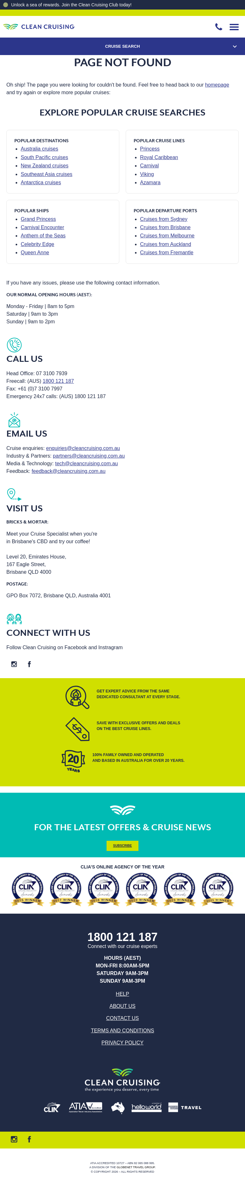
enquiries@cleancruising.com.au (83, 448)
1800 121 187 (58, 381)
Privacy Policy (122, 1042)
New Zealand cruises (44, 165)
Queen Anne (35, 252)
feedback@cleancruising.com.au (68, 471)
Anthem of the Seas (43, 235)
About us (122, 1006)
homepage (217, 85)
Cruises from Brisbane (165, 227)
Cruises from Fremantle (166, 252)
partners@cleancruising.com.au (89, 456)
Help (122, 994)
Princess (150, 148)
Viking (147, 174)
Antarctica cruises (41, 182)
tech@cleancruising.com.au (86, 463)
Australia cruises (39, 148)
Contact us (122, 1018)
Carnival (149, 165)
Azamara (150, 182)
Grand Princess (38, 219)
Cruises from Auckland (165, 244)
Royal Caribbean (159, 157)
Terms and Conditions (122, 1030)
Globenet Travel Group (136, 1167)
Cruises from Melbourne (167, 235)
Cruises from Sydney (164, 219)
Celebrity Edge (37, 244)
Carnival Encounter (42, 227)
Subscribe (122, 845)
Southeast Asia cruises (46, 174)
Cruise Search (122, 46)
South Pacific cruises (44, 157)
